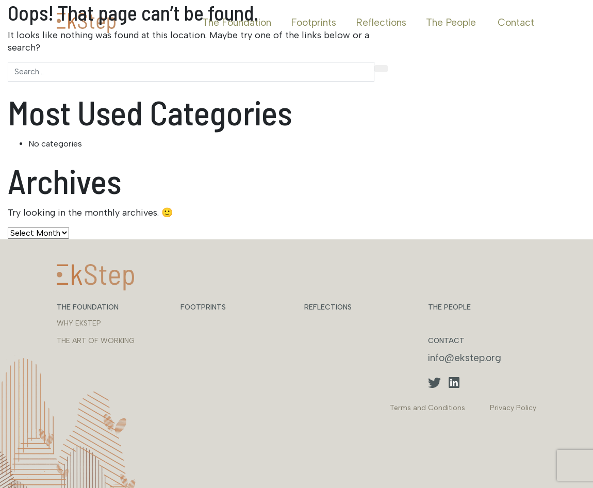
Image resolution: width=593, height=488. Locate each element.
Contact (516, 22)
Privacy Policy (513, 407)
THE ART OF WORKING (96, 340)
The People (451, 22)
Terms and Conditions (427, 407)
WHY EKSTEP (79, 323)
